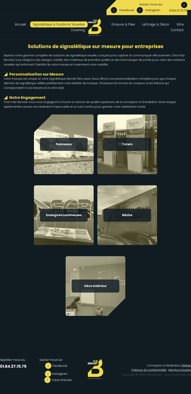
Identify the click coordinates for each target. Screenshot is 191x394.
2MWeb (186, 365)
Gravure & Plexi (123, 24)
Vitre (180, 24)
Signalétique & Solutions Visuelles (59, 24)
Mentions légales (179, 370)
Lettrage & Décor (155, 24)
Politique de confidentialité (149, 370)
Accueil (20, 24)
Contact (177, 30)
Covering (78, 30)
